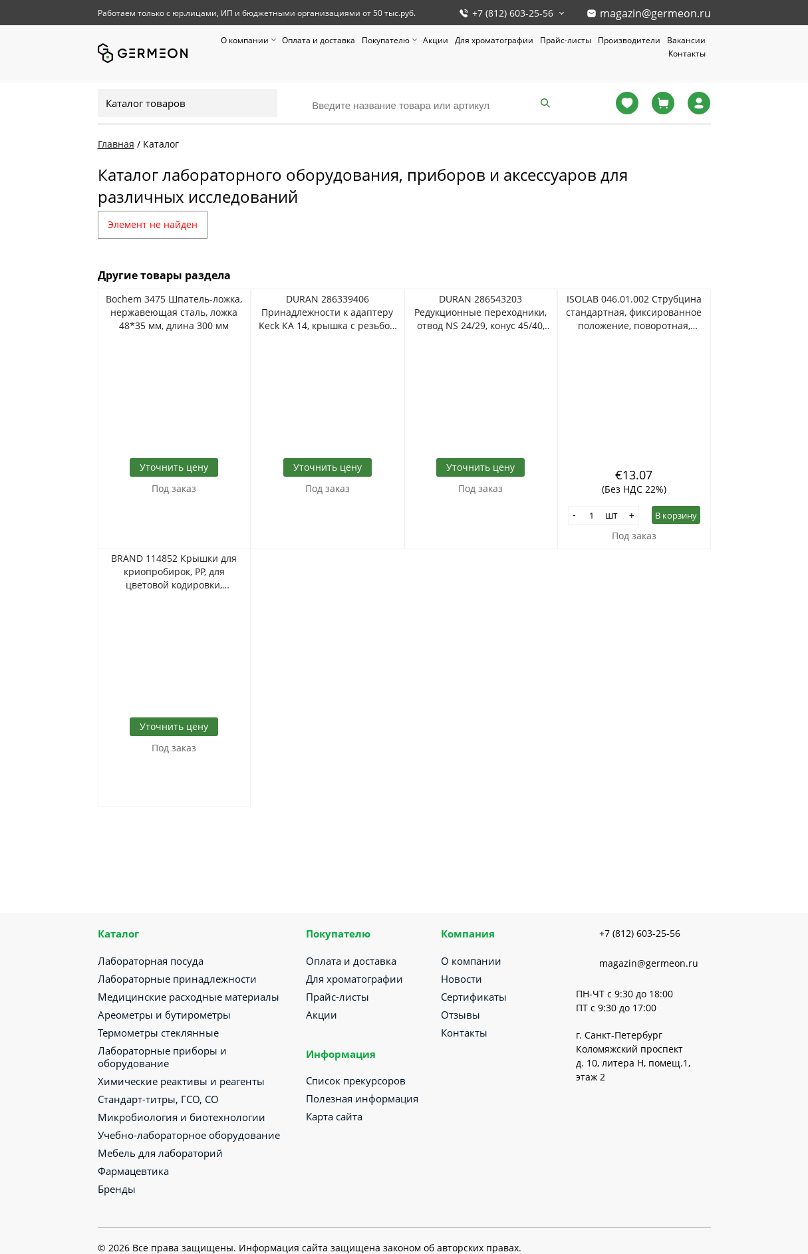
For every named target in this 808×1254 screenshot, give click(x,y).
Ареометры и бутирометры (164, 1014)
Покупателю (386, 40)
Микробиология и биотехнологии (181, 1117)
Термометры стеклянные (158, 1032)
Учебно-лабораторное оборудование (189, 1135)
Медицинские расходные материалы (188, 996)
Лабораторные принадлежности (177, 978)
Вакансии (686, 40)
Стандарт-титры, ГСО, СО (158, 1099)
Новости (461, 978)
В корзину (676, 515)
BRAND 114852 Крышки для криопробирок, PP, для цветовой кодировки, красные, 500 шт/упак (174, 572)
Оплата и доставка (318, 40)
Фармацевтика (133, 1171)
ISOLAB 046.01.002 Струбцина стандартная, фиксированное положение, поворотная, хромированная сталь (634, 312)
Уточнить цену (174, 467)
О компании (245, 40)
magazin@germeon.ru (655, 13)
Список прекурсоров (356, 1080)
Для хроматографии (494, 40)
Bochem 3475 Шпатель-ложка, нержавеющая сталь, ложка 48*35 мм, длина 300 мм (174, 312)
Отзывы (460, 1014)
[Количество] (592, 515)
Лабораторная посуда (150, 960)
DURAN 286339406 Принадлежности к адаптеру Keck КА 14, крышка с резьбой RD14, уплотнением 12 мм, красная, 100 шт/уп (327, 312)
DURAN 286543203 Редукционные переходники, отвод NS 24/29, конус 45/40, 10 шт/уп (480, 312)
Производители (629, 40)
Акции (435, 40)
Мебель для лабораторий (160, 1153)
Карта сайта (334, 1116)
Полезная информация (362, 1098)
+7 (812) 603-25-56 (512, 13)
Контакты (687, 53)
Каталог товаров (146, 103)
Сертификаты (474, 996)
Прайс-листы (565, 40)
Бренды (117, 1188)
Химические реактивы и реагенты (181, 1081)
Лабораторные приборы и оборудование (162, 1057)
